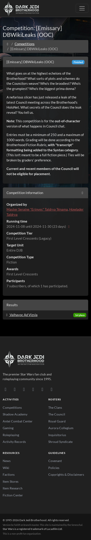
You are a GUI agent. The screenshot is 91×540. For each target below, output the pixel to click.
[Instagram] (33, 389)
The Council (56, 414)
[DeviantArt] (15, 389)
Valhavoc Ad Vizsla (21, 315)
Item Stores (10, 481)
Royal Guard (57, 421)
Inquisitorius (57, 435)
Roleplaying (11, 435)
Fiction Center (13, 495)
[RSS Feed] (51, 389)
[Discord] (5, 389)
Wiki (6, 468)
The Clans (55, 407)
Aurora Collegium (60, 428)
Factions (9, 474)
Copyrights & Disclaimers (66, 474)
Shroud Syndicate (60, 442)
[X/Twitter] (42, 389)
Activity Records (14, 442)
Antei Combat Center (18, 421)
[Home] (7, 44)
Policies (53, 468)
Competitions (25, 44)
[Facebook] (24, 389)
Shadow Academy (15, 414)
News (7, 461)
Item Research (12, 488)
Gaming (8, 428)
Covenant (55, 461)
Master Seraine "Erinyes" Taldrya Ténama (37, 209)
